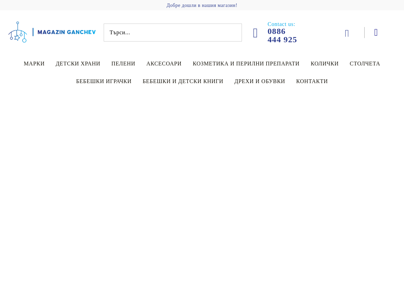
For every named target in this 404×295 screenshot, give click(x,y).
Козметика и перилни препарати (246, 63)
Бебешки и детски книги (183, 81)
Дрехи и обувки (259, 81)
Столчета (365, 63)
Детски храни (78, 63)
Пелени (123, 63)
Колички (325, 63)
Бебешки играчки (104, 81)
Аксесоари (163, 63)
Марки (34, 63)
